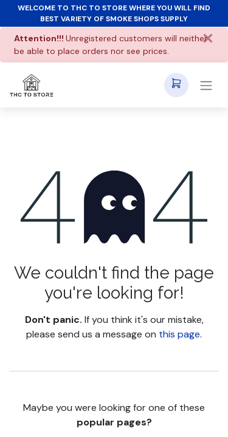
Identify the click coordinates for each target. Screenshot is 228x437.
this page (179, 334)
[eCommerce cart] (176, 85)
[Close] (208, 38)
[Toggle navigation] (206, 85)
